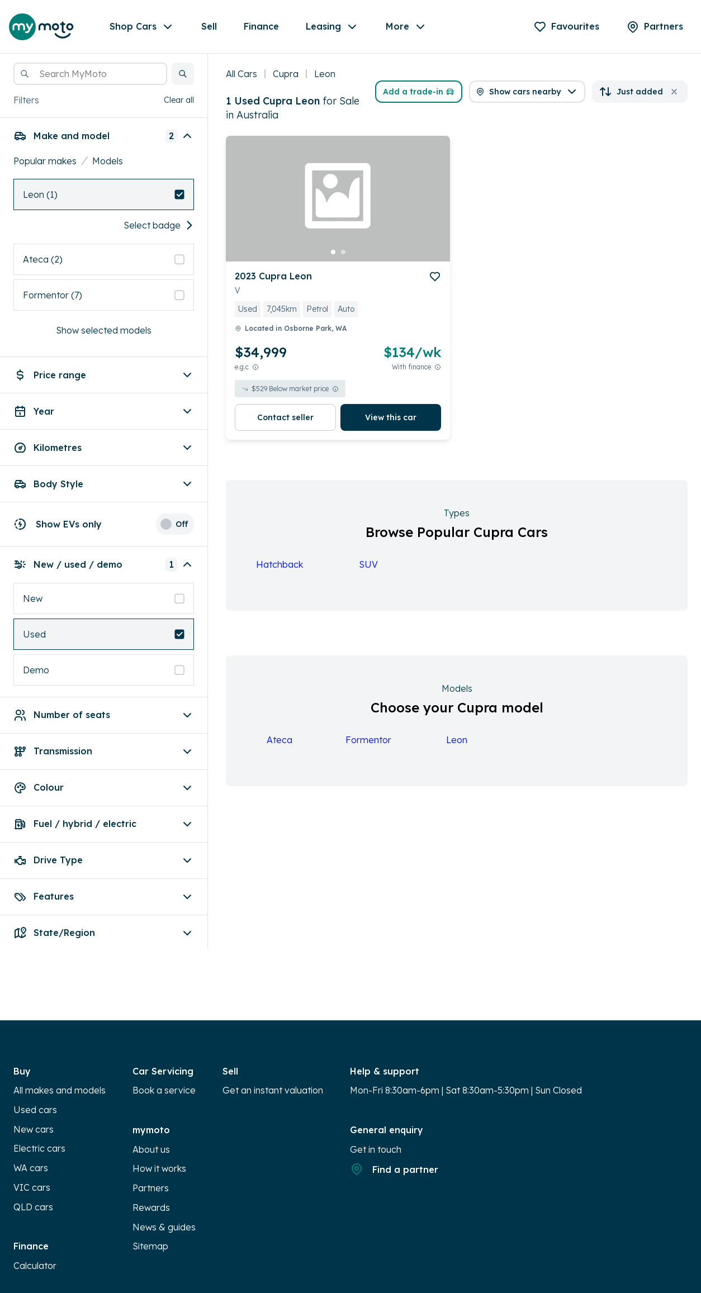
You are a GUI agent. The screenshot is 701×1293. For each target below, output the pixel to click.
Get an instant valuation (272, 1090)
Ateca (279, 739)
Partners (150, 1188)
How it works (159, 1168)
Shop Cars (142, 27)
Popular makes (45, 161)
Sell (209, 26)
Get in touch (375, 1149)
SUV (368, 564)
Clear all (179, 100)
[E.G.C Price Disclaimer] (255, 367)
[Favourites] (566, 26)
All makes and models (59, 1090)
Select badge (159, 225)
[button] (183, 74)
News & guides (164, 1227)
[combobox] (90, 74)
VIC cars (31, 1187)
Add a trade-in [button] (418, 92)
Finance (261, 26)
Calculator (34, 1265)
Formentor (368, 739)
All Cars (241, 73)
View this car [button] (390, 417)
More (406, 27)
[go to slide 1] (333, 252)
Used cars (35, 1109)
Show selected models (103, 330)
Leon (456, 739)
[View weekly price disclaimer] (437, 367)
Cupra (286, 73)
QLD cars (33, 1207)
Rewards (151, 1207)
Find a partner (394, 1169)
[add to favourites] (435, 277)
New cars (33, 1129)
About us (151, 1149)
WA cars (30, 1167)
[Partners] (654, 26)
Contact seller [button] (285, 417)
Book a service (164, 1090)
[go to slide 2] (343, 252)
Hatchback (279, 564)
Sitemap (150, 1246)
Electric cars (39, 1148)
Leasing (332, 27)
